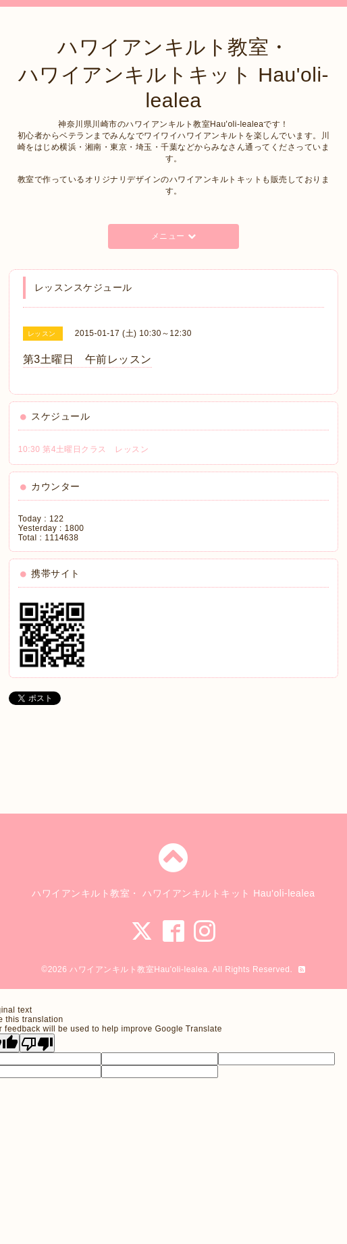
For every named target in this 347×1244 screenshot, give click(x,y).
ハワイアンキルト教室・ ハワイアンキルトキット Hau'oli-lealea (173, 73)
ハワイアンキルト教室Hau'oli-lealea (138, 969)
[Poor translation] (37, 1043)
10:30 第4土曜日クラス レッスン (83, 449)
